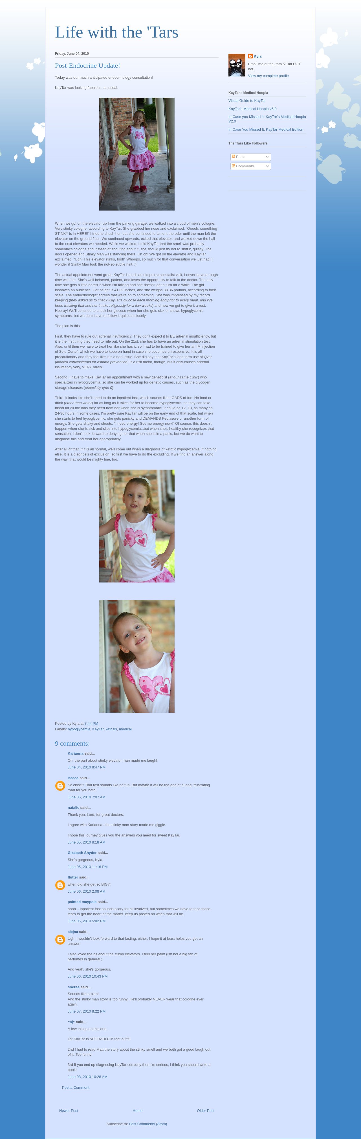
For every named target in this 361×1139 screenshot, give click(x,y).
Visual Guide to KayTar (247, 100)
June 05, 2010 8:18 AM (86, 842)
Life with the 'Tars (117, 32)
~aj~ (71, 1022)
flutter (73, 877)
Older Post (205, 1111)
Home (138, 1111)
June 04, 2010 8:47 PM (86, 767)
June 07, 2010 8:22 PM (86, 1011)
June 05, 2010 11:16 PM (88, 867)
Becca (73, 778)
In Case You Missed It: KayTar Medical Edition (265, 129)
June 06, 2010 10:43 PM (88, 976)
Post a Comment (75, 1087)
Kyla (257, 56)
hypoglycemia (79, 729)
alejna (73, 932)
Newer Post (68, 1111)
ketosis (111, 729)
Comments (243, 166)
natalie (73, 807)
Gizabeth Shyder (82, 853)
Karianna (75, 753)
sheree (74, 987)
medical (125, 729)
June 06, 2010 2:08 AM (86, 891)
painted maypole (82, 902)
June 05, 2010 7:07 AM (86, 797)
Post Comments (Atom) (148, 1124)
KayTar (98, 729)
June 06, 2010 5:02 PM (86, 921)
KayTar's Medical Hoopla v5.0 (252, 109)
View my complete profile (268, 76)
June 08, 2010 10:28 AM (87, 1077)
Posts (238, 157)
